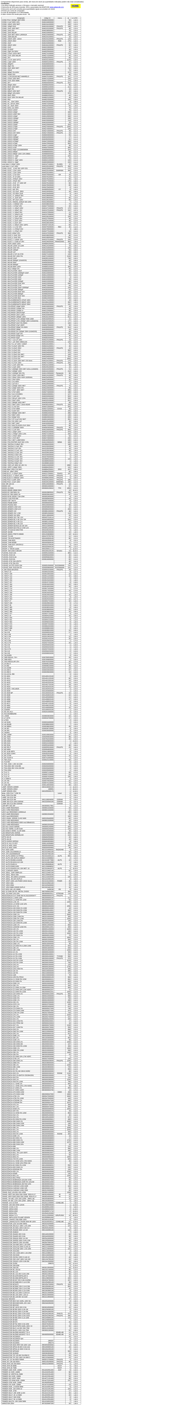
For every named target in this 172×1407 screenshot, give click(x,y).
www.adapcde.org (57, 7)
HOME (75, 6)
